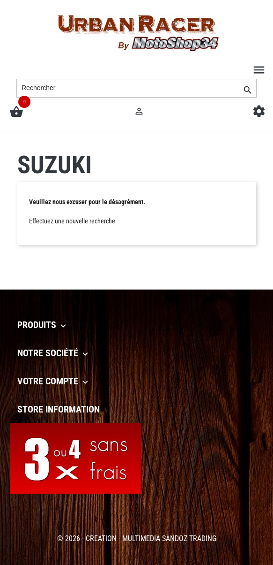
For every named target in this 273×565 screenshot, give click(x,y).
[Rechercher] (136, 88)
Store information (58, 409)
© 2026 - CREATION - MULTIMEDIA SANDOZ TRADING (136, 538)
